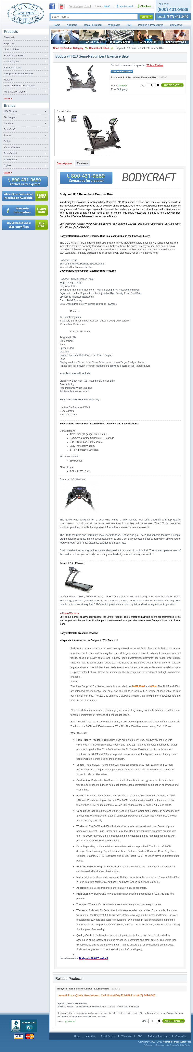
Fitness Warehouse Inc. (25, 13)
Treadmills (10, 37)
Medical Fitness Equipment (19, 85)
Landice (8, 123)
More (7, 98)
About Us (72, 25)
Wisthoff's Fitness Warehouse (176, 1042)
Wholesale (114, 25)
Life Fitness (10, 111)
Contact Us (176, 25)
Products (11, 32)
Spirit (7, 141)
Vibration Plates (13, 67)
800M (153, 686)
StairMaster (10, 159)
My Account (126, 6)
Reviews (82, 163)
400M (142, 686)
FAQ (129, 25)
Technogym (10, 117)
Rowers (8, 79)
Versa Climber (12, 147)
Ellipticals (9, 43)
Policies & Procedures (150, 25)
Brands (9, 105)
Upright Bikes (11, 49)
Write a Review (155, 65)
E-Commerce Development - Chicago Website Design (167, 1045)
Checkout (146, 6)
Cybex (7, 165)
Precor (7, 135)
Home (57, 25)
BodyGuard (10, 153)
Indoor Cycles (11, 61)
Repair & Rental (93, 25)
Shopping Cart (81, 6)
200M (135, 686)
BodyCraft (9, 129)
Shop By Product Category (68, 48)
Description (64, 163)
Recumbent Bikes (14, 55)
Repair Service (108, 1036)
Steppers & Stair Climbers (18, 73)
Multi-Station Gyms (15, 91)
